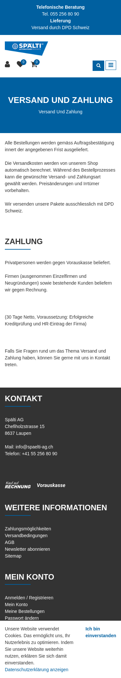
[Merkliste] (21, 65)
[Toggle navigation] (111, 65)
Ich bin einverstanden (101, 632)
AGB (10, 542)
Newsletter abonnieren (27, 549)
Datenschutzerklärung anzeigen (36, 669)
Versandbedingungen (26, 535)
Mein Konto (16, 604)
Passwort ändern (22, 618)
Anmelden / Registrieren (29, 597)
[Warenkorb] (35, 65)
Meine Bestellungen (25, 611)
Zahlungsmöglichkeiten (28, 528)
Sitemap (13, 556)
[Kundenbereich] (8, 65)
